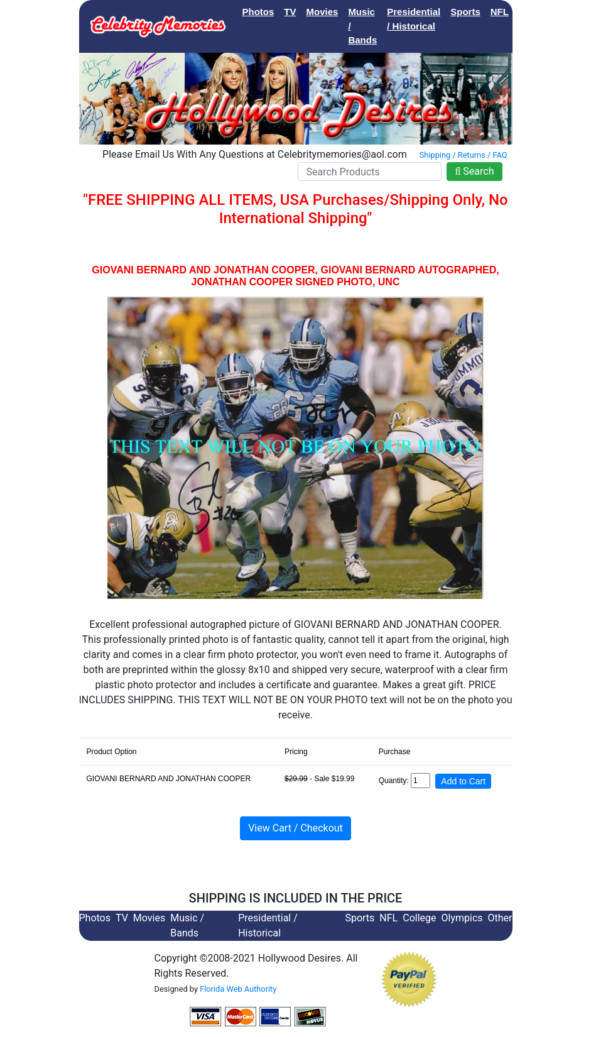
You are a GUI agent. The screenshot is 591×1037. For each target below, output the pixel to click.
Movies (322, 11)
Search (474, 171)
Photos (258, 11)
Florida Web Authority (238, 989)
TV (290, 11)
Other (500, 918)
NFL (500, 11)
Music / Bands (362, 25)
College (536, 11)
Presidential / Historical (413, 18)
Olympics (462, 918)
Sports (465, 11)
